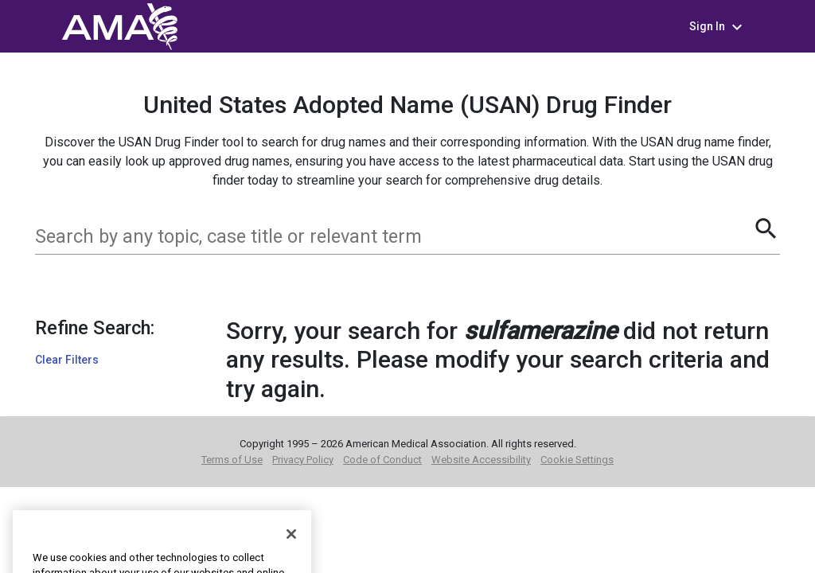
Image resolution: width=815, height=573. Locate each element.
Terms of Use (232, 460)
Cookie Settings (577, 460)
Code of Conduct (382, 460)
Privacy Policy (302, 460)
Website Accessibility (481, 460)
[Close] (291, 552)
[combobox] (393, 236)
